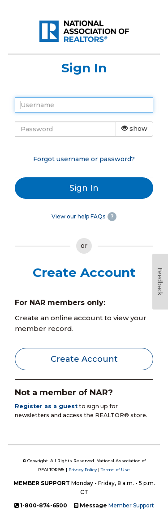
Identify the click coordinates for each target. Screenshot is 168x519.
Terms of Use (115, 469)
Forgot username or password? (84, 159)
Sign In (84, 188)
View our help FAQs (78, 216)
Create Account (84, 359)
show (134, 129)
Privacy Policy (83, 469)
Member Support (131, 505)
